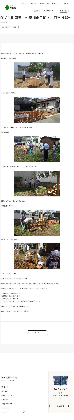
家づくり (24, 4)
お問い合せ (63, 11)
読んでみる (60, 406)
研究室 (66, 4)
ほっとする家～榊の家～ (9, 27)
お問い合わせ (6, 403)
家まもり (33, 4)
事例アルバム (56, 4)
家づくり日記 (44, 4)
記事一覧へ (37, 333)
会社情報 (37, 11)
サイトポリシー (5, 408)
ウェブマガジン (48, 11)
